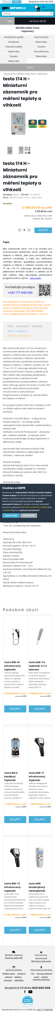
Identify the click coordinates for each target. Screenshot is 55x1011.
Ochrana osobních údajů (33, 507)
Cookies (6, 510)
